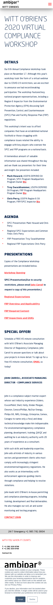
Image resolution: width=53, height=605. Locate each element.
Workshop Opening (14, 273)
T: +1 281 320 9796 (10, 547)
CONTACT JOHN (12, 517)
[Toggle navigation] (50, 4)
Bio (24, 182)
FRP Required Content (16, 311)
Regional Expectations (17, 297)
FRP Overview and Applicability (22, 304)
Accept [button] (20, 599)
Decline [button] (32, 599)
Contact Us (7, 553)
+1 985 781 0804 (35, 531)
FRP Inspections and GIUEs (19, 318)
